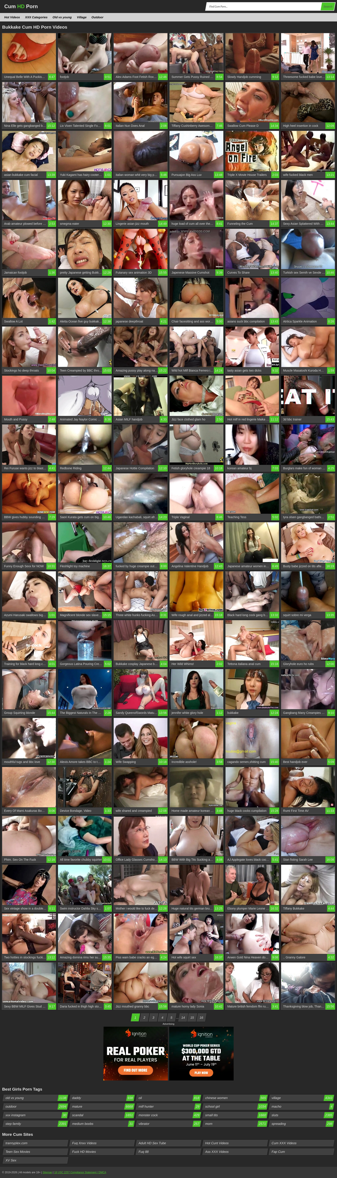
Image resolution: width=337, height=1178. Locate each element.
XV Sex (11, 1160)
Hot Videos (12, 17)
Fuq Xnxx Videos (84, 1143)
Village (82, 17)
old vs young (36, 1098)
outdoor (36, 1107)
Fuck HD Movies (84, 1151)
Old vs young (62, 17)
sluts (302, 1115)
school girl (236, 1107)
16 (201, 1017)
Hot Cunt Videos (217, 1143)
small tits (236, 1115)
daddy (103, 1098)
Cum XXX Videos (284, 1143)
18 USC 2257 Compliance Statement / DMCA (80, 1172)
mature (103, 1107)
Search (327, 6)
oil (169, 1098)
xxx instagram (36, 1115)
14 (183, 1017)
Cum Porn (21, 6)
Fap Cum (278, 1151)
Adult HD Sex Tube (152, 1143)
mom (236, 1124)
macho (302, 1107)
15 (192, 1017)
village (302, 1098)
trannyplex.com (16, 1143)
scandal (103, 1115)
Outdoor (97, 17)
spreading (302, 1124)
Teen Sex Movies (18, 1151)
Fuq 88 (143, 1151)
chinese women (236, 1098)
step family (36, 1124)
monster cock (169, 1115)
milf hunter (169, 1107)
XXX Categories (36, 17)
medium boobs (103, 1124)
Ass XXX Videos (217, 1151)
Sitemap (47, 1172)
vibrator (169, 1124)
